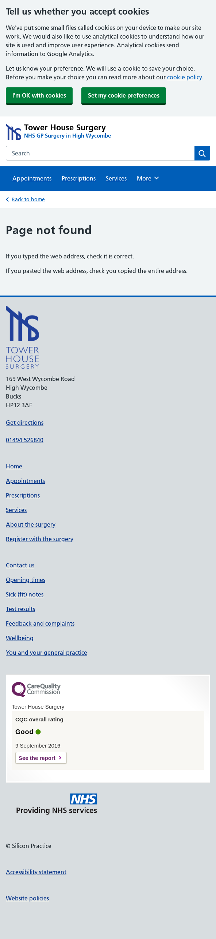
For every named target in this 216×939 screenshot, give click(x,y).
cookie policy (184, 77)
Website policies (27, 898)
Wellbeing (20, 638)
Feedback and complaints (40, 623)
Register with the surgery (39, 539)
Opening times (25, 579)
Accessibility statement (36, 872)
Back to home (28, 199)
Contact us (20, 565)
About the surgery (30, 524)
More (148, 178)
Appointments (31, 178)
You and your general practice (46, 652)
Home (14, 466)
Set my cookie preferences (123, 95)
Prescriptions (79, 178)
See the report (37, 758)
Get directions (24, 422)
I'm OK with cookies (39, 95)
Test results (20, 609)
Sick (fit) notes (24, 594)
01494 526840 (24, 440)
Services (116, 178)
